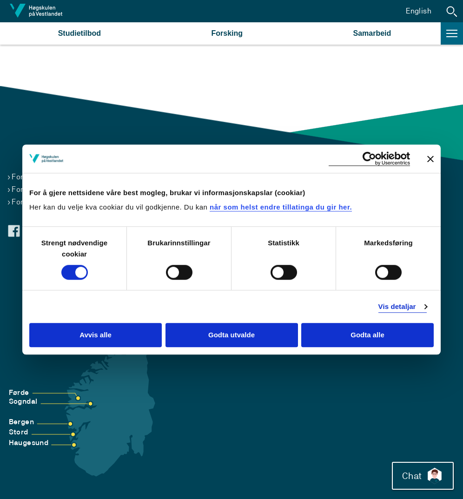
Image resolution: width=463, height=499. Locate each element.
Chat (422, 475)
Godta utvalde (231, 335)
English (418, 11)
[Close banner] (430, 159)
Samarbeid (372, 33)
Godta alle (367, 335)
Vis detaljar (397, 306)
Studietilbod (79, 33)
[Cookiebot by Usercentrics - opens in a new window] (369, 158)
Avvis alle (95, 335)
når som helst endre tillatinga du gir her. (281, 207)
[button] (452, 11)
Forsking (227, 33)
